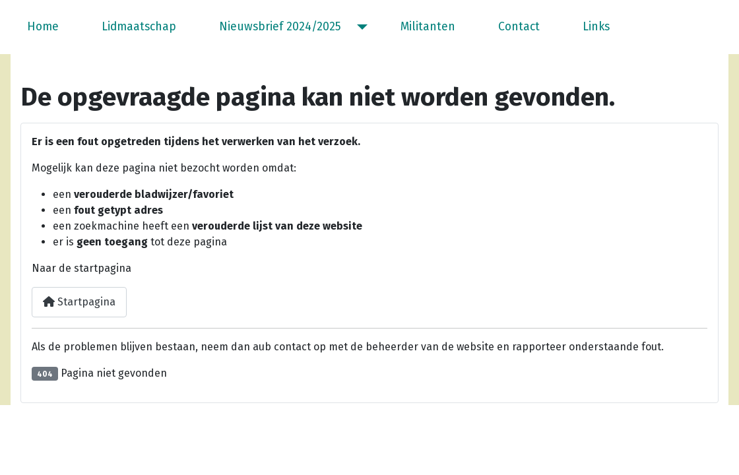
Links (596, 27)
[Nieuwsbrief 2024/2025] (359, 27)
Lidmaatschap (139, 27)
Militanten (428, 27)
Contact (519, 27)
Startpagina (79, 302)
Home (43, 27)
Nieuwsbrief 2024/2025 (280, 27)
